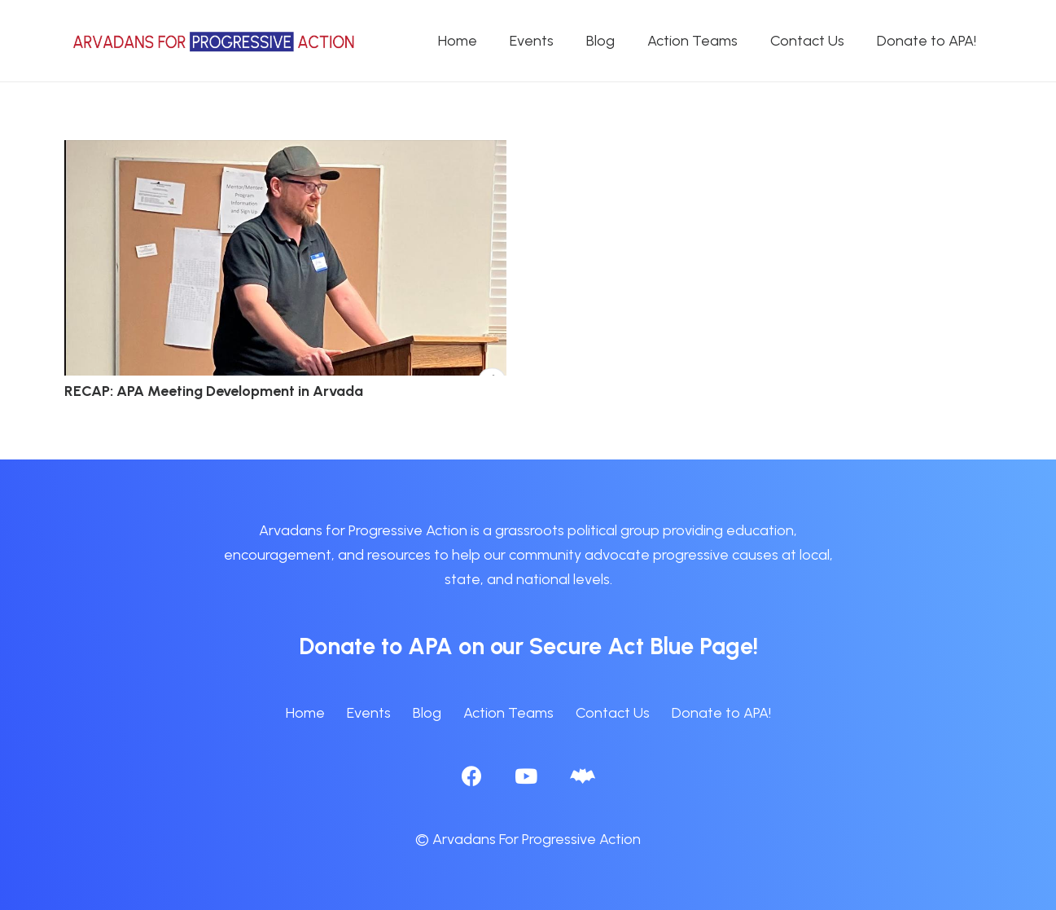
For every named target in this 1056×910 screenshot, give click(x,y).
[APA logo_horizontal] (215, 41)
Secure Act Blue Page (641, 646)
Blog (427, 713)
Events (369, 713)
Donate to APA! (721, 713)
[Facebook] (472, 776)
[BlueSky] (582, 776)
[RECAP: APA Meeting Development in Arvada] (285, 152)
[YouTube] (526, 776)
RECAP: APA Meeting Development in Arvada (213, 391)
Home (305, 713)
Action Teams (508, 713)
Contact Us (613, 713)
